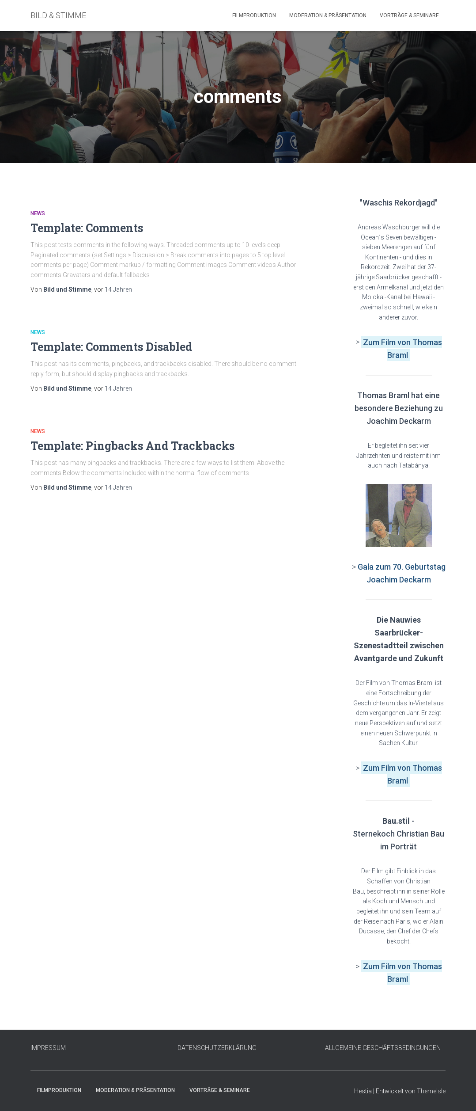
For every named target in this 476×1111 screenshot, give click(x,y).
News (37, 213)
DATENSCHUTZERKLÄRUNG (217, 1047)
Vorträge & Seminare (409, 15)
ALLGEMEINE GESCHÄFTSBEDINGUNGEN (383, 1047)
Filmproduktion (254, 15)
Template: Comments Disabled (111, 346)
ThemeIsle (431, 1091)
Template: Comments (86, 228)
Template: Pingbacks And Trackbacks (132, 445)
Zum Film (380, 341)
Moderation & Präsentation (327, 15)
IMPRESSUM (48, 1047)
